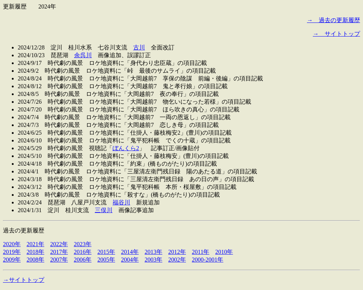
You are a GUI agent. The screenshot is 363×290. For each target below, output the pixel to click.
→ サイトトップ (336, 34)
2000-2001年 (207, 259)
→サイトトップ (23, 280)
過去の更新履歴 (23, 230)
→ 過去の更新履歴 (333, 20)
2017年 (59, 252)
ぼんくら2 (126, 148)
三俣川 (104, 210)
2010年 (224, 252)
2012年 (177, 252)
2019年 (12, 252)
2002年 (177, 259)
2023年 (82, 244)
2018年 (35, 252)
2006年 (82, 259)
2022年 (59, 244)
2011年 (200, 252)
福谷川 (121, 202)
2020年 (12, 244)
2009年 (12, 259)
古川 (139, 47)
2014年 (130, 252)
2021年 (35, 244)
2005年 (106, 259)
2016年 (82, 252)
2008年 (35, 259)
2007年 (59, 259)
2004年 (130, 259)
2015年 (106, 252)
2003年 (153, 259)
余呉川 (83, 55)
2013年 (153, 252)
